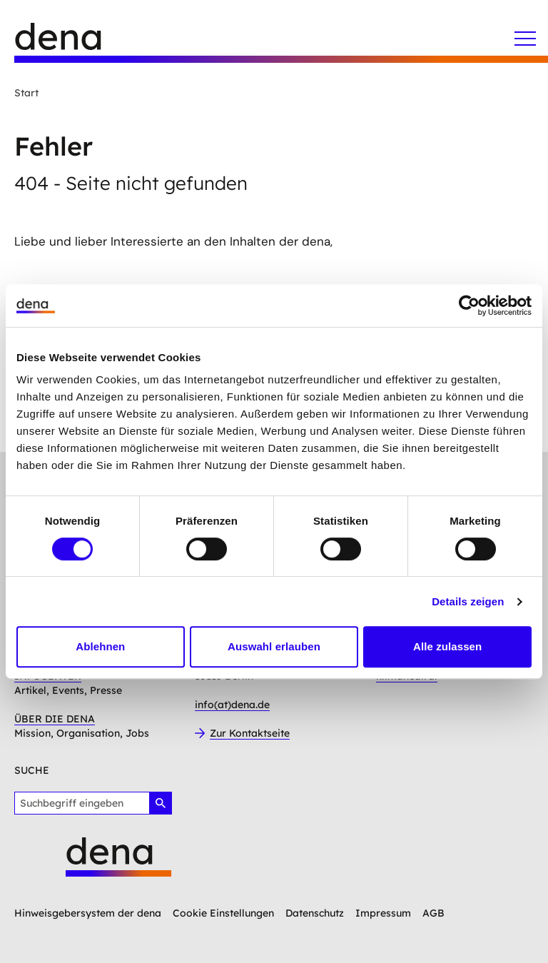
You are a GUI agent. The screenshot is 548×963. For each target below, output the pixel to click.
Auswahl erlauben (274, 646)
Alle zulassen (447, 646)
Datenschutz (314, 913)
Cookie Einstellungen (223, 913)
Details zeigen (468, 601)
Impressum (383, 913)
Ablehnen (100, 646)
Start (26, 92)
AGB (433, 913)
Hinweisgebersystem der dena (87, 913)
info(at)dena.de (232, 704)
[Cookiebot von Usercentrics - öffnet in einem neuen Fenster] (469, 305)
